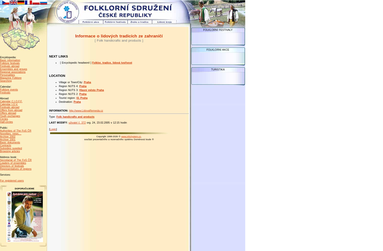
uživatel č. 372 (77, 122)
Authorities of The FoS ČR (15, 130)
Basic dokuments (10, 142)
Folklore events (9, 89)
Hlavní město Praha (91, 90)
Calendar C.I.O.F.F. (11, 101)
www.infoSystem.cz (131, 136)
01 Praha (81, 97)
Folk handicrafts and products (75, 116)
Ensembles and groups (13, 69)
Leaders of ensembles (13, 162)
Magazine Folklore (10, 77)
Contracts (5, 145)
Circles (4, 118)
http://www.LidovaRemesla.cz (86, 110)
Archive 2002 (7, 136)
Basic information (10, 60)
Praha (87, 82)
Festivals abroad (9, 66)
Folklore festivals (10, 63)
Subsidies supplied (11, 148)
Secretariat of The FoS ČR (16, 160)
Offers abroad (8, 113)
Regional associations (13, 71)
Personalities (7, 74)
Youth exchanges (10, 115)
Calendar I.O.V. (9, 104)
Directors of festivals (12, 165)
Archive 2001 (7, 139)
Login (53, 129)
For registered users (12, 180)
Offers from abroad (11, 110)
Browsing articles (10, 151)
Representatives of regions (16, 168)
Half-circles (6, 121)
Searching (6, 80)
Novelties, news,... (10, 133)
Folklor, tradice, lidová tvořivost (112, 62)
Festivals (5, 92)
